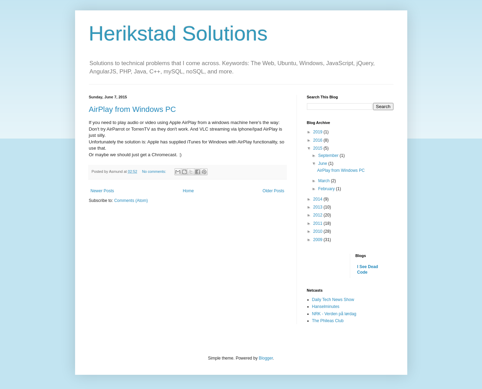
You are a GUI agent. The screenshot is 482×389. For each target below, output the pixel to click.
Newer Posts (102, 190)
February (327, 188)
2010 (318, 231)
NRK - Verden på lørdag (334, 313)
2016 (318, 140)
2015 (318, 148)
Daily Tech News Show (333, 299)
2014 (318, 199)
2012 (318, 215)
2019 (318, 132)
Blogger (266, 358)
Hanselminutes (325, 306)
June (323, 163)
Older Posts (273, 190)
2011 (318, 223)
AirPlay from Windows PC (132, 109)
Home (188, 190)
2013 (318, 207)
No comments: (154, 171)
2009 (318, 239)
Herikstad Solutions (178, 33)
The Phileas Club (328, 320)
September (328, 155)
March (324, 180)
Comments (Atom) (131, 200)
